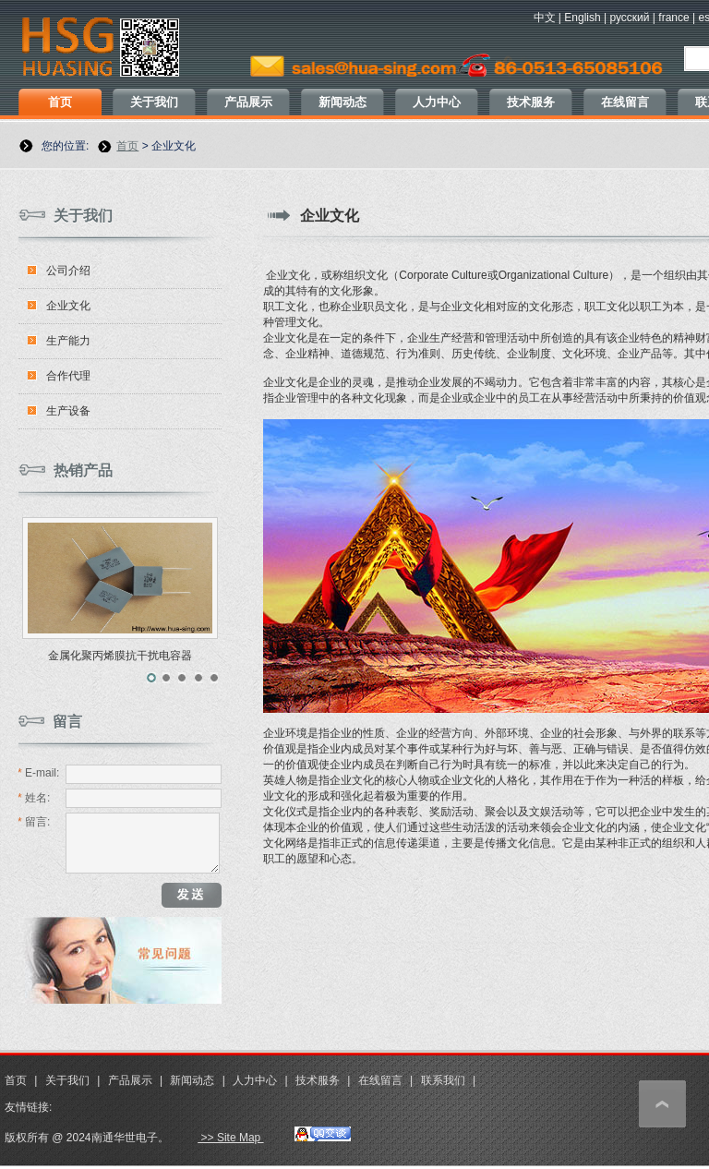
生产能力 (68, 340)
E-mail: (38, 772)
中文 (545, 17)
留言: (34, 821)
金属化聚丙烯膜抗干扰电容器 (120, 655)
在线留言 (625, 102)
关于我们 (154, 102)
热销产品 (83, 470)
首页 (60, 102)
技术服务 (531, 102)
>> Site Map (230, 1137)
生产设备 (68, 410)
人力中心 (437, 102)
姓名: (34, 797)
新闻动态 (342, 102)
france (673, 17)
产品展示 (248, 102)
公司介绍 (68, 270)
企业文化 (68, 305)
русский (629, 17)
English (582, 17)
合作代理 (68, 375)
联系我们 (443, 1080)
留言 (67, 721)
